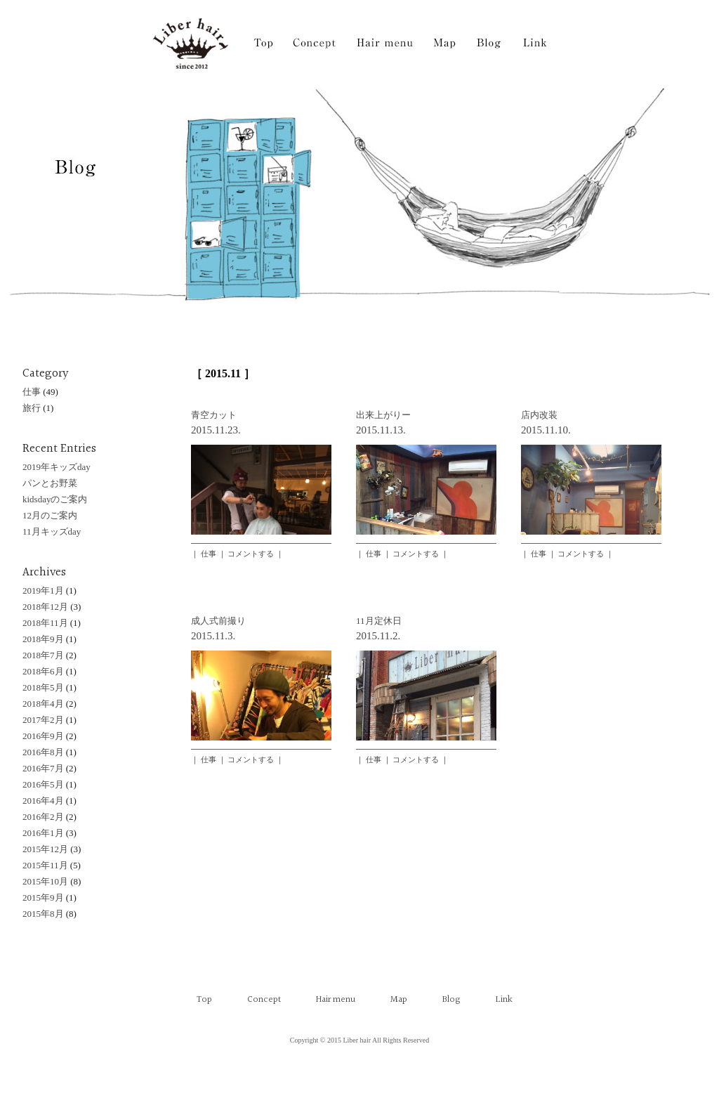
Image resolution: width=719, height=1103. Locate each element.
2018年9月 (43, 639)
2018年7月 (43, 655)
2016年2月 (43, 816)
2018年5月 (43, 687)
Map (398, 1000)
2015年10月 (45, 881)
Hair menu (335, 1000)
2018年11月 (45, 623)
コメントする (250, 553)
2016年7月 (43, 768)
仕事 (208, 553)
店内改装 (539, 415)
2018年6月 (43, 671)
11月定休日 (379, 620)
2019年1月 (43, 590)
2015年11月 (45, 865)
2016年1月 (43, 833)
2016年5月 (43, 784)
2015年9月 (43, 897)
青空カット (214, 415)
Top (204, 1000)
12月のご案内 (49, 515)
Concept (264, 1000)
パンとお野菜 (49, 483)
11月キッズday (51, 531)
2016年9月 (43, 736)
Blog (451, 1000)
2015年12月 (45, 849)
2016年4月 (43, 800)
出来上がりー (383, 415)
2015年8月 (43, 913)
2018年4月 (43, 703)
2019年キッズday (56, 467)
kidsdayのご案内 (54, 499)
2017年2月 (43, 719)
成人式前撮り (218, 620)
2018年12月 (45, 606)
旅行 (31, 408)
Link (504, 1000)
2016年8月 (43, 752)
